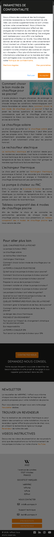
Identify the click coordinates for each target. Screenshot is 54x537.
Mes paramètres (43, 65)
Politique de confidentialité (20, 60)
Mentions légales (10, 65)
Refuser (31, 75)
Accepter (44, 75)
